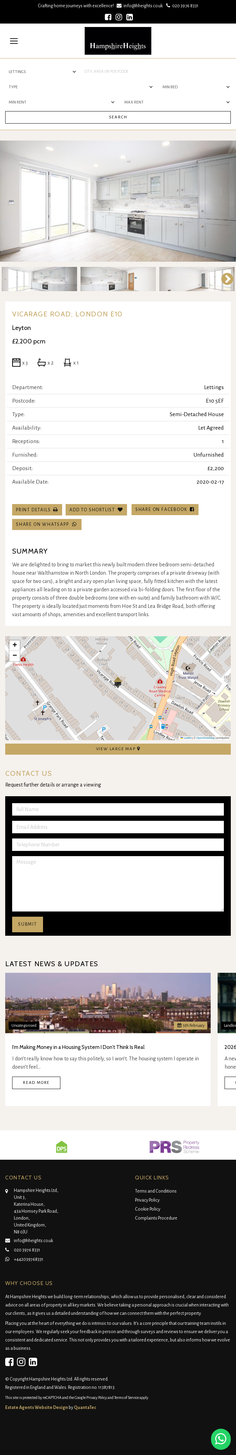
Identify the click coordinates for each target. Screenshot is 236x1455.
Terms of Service (126, 1397)
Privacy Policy (147, 1200)
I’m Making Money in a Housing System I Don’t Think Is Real (78, 1047)
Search (118, 117)
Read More (36, 1082)
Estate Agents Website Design (36, 1407)
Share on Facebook (165, 509)
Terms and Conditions (156, 1191)
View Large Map (118, 748)
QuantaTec (85, 1407)
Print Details (33, 510)
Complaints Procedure (156, 1218)
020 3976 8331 (182, 5)
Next (223, 279)
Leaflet (186, 737)
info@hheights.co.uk (140, 5)
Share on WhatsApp (47, 524)
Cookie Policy (147, 1209)
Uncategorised (23, 1025)
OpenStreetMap (205, 737)
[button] (118, 683)
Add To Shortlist (92, 510)
